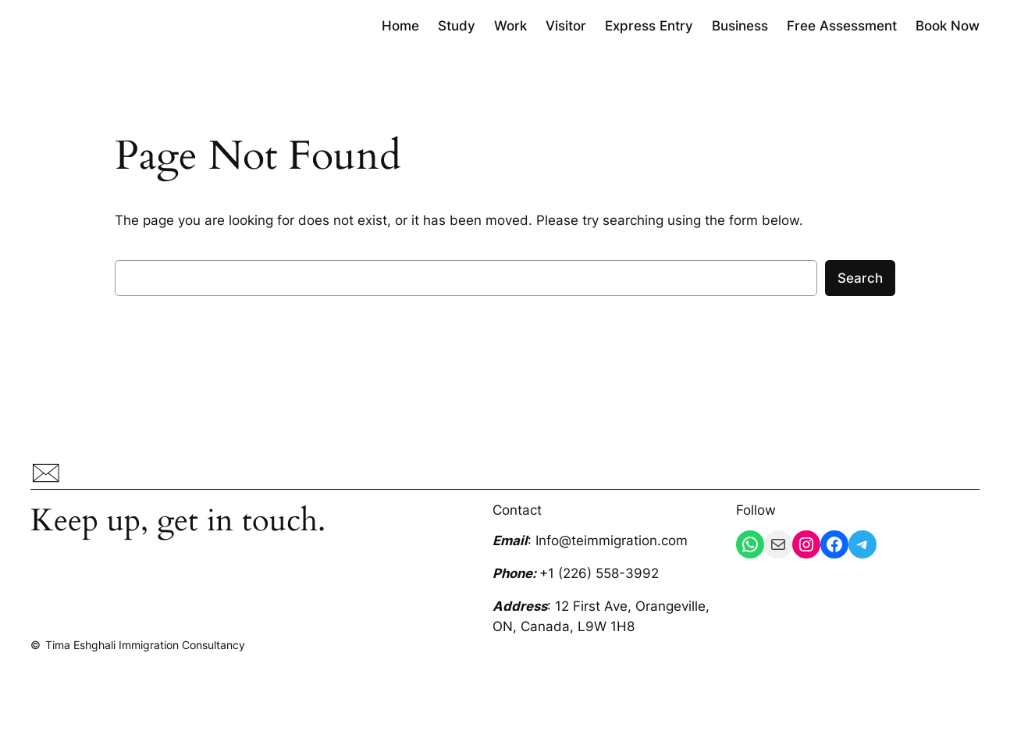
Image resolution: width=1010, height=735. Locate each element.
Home (400, 26)
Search (860, 278)
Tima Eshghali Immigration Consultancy (145, 644)
